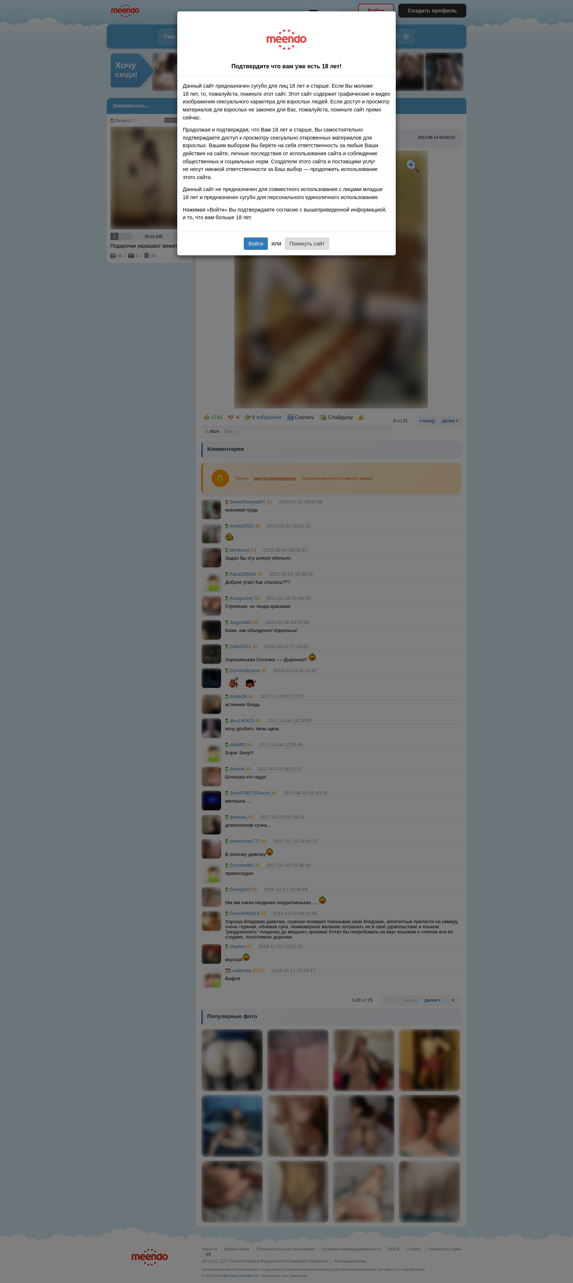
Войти (255, 244)
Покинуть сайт (307, 244)
